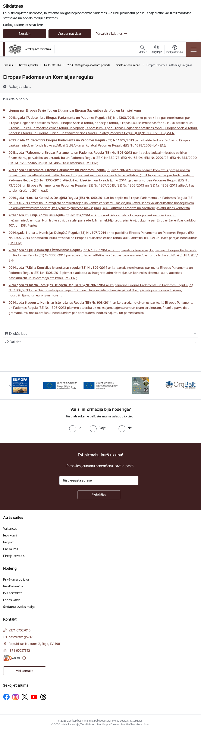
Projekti (8, 542)
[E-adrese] (11, 657)
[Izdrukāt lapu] (100, 333)
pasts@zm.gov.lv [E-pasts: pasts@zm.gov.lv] (20, 637)
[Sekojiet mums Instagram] (15, 697)
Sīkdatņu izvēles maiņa (19, 607)
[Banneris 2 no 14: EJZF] (60, 385)
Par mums (10, 549)
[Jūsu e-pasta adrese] (98, 480)
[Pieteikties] (99, 494)
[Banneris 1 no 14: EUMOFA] (20, 385)
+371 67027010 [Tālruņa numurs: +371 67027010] (20, 630)
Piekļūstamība (13, 586)
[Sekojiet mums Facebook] (6, 697)
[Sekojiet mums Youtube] (34, 696)
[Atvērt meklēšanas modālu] (142, 50)
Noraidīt (24, 34)
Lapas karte (11, 600)
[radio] (75, 427)
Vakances (10, 528)
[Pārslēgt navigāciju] (193, 49)
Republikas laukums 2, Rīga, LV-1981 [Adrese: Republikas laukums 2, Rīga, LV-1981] (35, 644)
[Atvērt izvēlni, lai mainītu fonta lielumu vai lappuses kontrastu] (174, 50)
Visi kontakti (24, 671)
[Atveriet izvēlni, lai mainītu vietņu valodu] (156, 50)
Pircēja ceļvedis (14, 556)
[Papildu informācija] (24, 658)
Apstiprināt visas (70, 34)
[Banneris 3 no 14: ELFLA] (100, 385)
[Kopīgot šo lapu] (100, 342)
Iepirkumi (10, 535)
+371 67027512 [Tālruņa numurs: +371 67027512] (19, 651)
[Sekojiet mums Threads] (43, 697)
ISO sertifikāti (12, 593)
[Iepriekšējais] (10, 385)
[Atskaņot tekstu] (20, 86)
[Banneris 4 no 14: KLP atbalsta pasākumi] (140, 385)
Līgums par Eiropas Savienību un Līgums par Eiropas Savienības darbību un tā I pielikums (75, 110)
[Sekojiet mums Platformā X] (25, 697)
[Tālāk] (191, 385)
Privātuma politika (16, 579)
